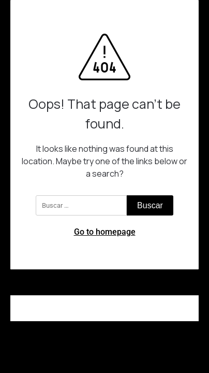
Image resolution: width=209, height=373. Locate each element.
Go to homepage (105, 232)
